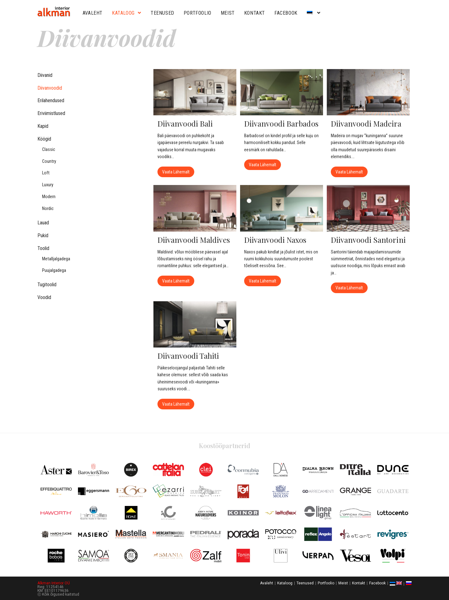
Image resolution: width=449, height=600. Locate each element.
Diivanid (44, 75)
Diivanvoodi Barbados (281, 123)
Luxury (47, 185)
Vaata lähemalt (178, 170)
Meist (228, 13)
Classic (48, 149)
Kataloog (126, 13)
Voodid (44, 297)
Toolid (43, 248)
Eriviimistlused (51, 113)
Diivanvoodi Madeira (366, 123)
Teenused (162, 13)
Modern (49, 196)
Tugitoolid (46, 285)
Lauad (43, 223)
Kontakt (254, 13)
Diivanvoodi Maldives (193, 239)
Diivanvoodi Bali (185, 123)
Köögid (44, 139)
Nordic (48, 208)
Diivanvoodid (49, 88)
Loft (46, 173)
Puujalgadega (54, 270)
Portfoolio (197, 13)
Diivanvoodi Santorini (368, 239)
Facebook (285, 13)
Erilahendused (50, 100)
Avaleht (93, 13)
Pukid (42, 235)
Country (49, 161)
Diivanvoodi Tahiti (188, 355)
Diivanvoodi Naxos (275, 239)
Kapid (42, 126)
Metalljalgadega (56, 259)
